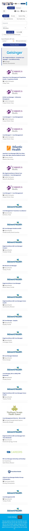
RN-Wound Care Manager (10, 265)
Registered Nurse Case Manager (12, 283)
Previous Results (14, 45)
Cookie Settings (12, 517)
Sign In (24, 11)
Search (5, 16)
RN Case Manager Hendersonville (12, 228)
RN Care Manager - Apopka (10, 320)
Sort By (4, 41)
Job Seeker (11, 8)
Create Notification (21, 41)
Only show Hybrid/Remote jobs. (12, 34)
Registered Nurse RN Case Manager (13, 338)
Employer (18, 8)
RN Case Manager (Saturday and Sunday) (14, 459)
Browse (13, 16)
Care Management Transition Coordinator (14, 210)
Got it (19, 517)
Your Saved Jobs (21, 19)
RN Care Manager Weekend (10, 356)
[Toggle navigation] (4, 11)
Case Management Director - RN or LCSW (14, 418)
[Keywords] (14, 23)
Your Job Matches (8, 19)
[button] (19, 32)
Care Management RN (9, 497)
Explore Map (22, 16)
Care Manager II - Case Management (13, 117)
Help (16, 11)
